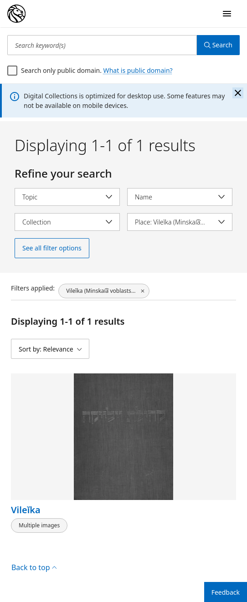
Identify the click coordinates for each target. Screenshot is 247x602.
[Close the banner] (237, 92)
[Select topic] (67, 197)
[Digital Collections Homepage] (16, 14)
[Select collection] (67, 222)
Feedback (225, 592)
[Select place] (179, 222)
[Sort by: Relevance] (50, 349)
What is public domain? (138, 70)
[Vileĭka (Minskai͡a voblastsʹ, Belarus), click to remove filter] (103, 291)
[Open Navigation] (227, 14)
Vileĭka (26, 510)
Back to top (34, 567)
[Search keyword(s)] (102, 45)
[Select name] (179, 197)
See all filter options (52, 248)
